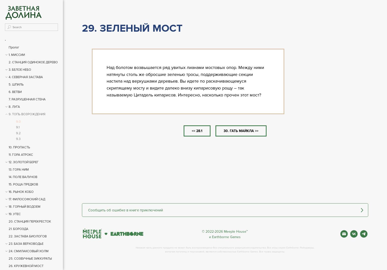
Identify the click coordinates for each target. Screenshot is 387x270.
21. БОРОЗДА (18, 229)
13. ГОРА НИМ (19, 170)
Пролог (14, 47)
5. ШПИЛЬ (16, 85)
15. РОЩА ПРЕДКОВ (23, 184)
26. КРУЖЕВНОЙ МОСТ (26, 266)
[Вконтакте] (354, 236)
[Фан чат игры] (364, 236)
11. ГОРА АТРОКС (21, 155)
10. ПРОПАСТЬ (19, 147)
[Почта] (344, 236)
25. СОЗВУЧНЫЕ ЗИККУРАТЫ (30, 259)
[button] (225, 210)
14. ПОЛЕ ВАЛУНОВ (23, 177)
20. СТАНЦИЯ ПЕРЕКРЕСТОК (30, 222)
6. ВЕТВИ (15, 92)
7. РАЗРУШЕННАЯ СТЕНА (27, 99)
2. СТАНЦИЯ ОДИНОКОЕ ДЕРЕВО (33, 62)
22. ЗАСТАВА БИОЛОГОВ (28, 236)
